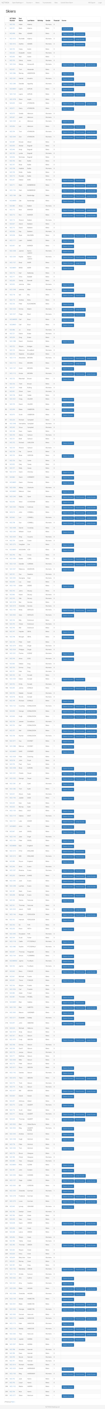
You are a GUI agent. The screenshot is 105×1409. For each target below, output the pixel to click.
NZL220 (12, 420)
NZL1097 (13, 1344)
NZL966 (12, 594)
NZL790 (12, 1357)
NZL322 (12, 53)
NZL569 (12, 1119)
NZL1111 (13, 240)
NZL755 (12, 725)
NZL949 (12, 716)
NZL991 (12, 391)
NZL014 (12, 512)
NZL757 (12, 730)
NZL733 (12, 448)
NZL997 (12, 245)
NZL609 (12, 1257)
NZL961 (12, 976)
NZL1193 (13, 585)
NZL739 (12, 540)
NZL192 (12, 675)
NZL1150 (13, 1007)
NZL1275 (13, 544)
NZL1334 (13, 507)
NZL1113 (13, 373)
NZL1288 (13, 341)
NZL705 (12, 153)
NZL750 (12, 667)
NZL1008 (13, 528)
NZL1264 (13, 64)
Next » (13, 1402)
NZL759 (12, 764)
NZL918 (12, 697)
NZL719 (12, 300)
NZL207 (12, 1101)
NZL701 (12, 28)
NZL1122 (13, 706)
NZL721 (12, 333)
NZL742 (12, 591)
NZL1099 (13, 1175)
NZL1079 (13, 646)
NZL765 (12, 966)
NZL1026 (13, 989)
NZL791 (12, 1361)
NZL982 (12, 993)
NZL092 (12, 502)
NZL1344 (13, 1134)
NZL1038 (13, 768)
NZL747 (12, 631)
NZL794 (12, 1391)
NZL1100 (13, 1373)
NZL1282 (13, 789)
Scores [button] (29, 2)
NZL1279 (13, 1201)
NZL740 (12, 555)
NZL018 (12, 760)
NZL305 (12, 688)
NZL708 (12, 168)
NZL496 (12, 1237)
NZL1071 (13, 741)
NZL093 (12, 582)
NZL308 (12, 895)
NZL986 (12, 330)
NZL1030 (13, 1309)
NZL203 (12, 280)
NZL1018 (13, 602)
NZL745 (12, 624)
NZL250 (12, 928)
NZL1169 (13, 94)
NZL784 (12, 1241)
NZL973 (12, 113)
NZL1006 (13, 487)
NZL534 (12, 1028)
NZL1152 (13, 1386)
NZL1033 (13, 909)
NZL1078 (13, 99)
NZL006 (12, 126)
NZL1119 (13, 816)
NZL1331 (13, 773)
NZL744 (12, 620)
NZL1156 (13, 1269)
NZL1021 (13, 399)
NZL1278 (13, 1196)
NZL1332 (13, 778)
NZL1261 (13, 1283)
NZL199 (12, 700)
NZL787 (12, 1265)
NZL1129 (13, 564)
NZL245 (12, 427)
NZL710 (12, 176)
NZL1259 (13, 257)
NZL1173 (13, 1323)
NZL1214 (13, 856)
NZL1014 (13, 1364)
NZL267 (12, 117)
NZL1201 (13, 653)
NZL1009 (13, 1060)
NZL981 (12, 997)
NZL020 (12, 1254)
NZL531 (12, 794)
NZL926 (12, 231)
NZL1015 (13, 38)
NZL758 (12, 736)
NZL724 (12, 354)
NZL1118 (13, 941)
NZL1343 (13, 1148)
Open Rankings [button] (17, 2)
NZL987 (12, 142)
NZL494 (12, 1228)
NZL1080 (13, 946)
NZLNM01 (13, 89)
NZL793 (12, 1382)
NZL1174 (13, 1328)
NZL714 (12, 220)
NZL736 (12, 460)
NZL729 (12, 404)
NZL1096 (13, 558)
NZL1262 (13, 1278)
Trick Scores (80, 34)
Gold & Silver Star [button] (67, 2)
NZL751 (12, 671)
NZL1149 (13, 1299)
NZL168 (12, 431)
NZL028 (12, 1223)
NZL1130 (13, 810)
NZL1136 (13, 190)
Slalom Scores (68, 34)
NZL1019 (13, 606)
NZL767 (12, 1036)
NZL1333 (13, 1191)
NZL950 (12, 711)
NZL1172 (13, 1318)
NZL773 (12, 1083)
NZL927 (12, 224)
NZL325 (12, 803)
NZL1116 (13, 1274)
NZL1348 (13, 289)
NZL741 (12, 574)
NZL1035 (13, 578)
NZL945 (12, 1206)
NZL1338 (13, 1139)
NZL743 (12, 598)
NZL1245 (13, 531)
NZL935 (12, 146)
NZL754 (12, 721)
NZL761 (12, 905)
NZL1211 (13, 1018)
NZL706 (12, 161)
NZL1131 (13, 821)
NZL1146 (13, 914)
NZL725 (12, 378)
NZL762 (12, 919)
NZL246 (12, 866)
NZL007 (12, 952)
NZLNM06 (13, 846)
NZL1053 (13, 1128)
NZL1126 (13, 840)
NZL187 (12, 891)
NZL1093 (13, 1314)
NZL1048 (13, 423)
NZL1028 (13, 756)
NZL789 (12, 1353)
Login (100, 2)
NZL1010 (13, 1032)
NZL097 (12, 1023)
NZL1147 (13, 368)
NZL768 (12, 1045)
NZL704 (12, 131)
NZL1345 (13, 881)
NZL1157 (13, 262)
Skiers (37, 2)
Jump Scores (67, 29)
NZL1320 (13, 679)
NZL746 (12, 628)
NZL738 (12, 522)
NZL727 (12, 387)
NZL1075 (13, 1039)
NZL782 (12, 1211)
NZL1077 (13, 1090)
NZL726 (12, 384)
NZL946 (12, 149)
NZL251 (12, 1261)
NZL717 (12, 277)
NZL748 (12, 637)
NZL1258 (13, 251)
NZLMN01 (13, 324)
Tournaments (47, 2)
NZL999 (12, 409)
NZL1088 (13, 746)
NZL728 (12, 395)
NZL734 (12, 451)
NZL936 (12, 157)
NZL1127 (13, 1180)
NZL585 (12, 1161)
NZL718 (12, 295)
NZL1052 (13, 1124)
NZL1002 (13, 615)
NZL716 (12, 273)
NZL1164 (13, 955)
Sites (56, 2)
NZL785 (12, 1245)
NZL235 (12, 875)
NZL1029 (13, 537)
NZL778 (12, 1144)
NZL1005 (13, 1185)
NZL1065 (13, 1012)
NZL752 (12, 684)
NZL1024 (13, 649)
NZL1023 (13, 1368)
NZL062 (12, 971)
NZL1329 (13, 121)
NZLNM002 (13, 961)
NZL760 (12, 900)
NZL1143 (13, 837)
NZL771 (12, 1056)
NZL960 (12, 664)
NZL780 (12, 1157)
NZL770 (12, 1052)
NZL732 (12, 442)
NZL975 (12, 414)
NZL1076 (13, 1078)
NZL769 (12, 1048)
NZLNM (12, 477)
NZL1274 (13, 472)
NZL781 (12, 1170)
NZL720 (12, 304)
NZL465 (12, 1250)
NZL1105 (13, 610)
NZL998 (12, 33)
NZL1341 (13, 78)
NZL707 (12, 164)
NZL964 (12, 1096)
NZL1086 (13, 73)
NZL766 (12, 985)
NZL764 (12, 937)
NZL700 (12, 24)
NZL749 (12, 658)
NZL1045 (13, 934)
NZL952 (12, 464)
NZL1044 (13, 137)
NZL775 (12, 1105)
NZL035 (12, 103)
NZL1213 (13, 851)
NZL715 (12, 227)
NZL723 (12, 350)
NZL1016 (13, 44)
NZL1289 (13, 83)
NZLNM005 (13, 319)
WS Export (91, 2)
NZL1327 (13, 314)
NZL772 (12, 1063)
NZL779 (12, 1153)
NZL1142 (13, 1072)
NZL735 (12, 455)
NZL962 (12, 517)
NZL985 (12, 206)
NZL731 (12, 439)
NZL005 (12, 56)
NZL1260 (13, 1334)
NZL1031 (13, 1304)
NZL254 (12, 337)
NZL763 (12, 925)
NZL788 (12, 1349)
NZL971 (12, 108)
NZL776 (12, 1110)
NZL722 (12, 346)
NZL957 (12, 69)
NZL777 (12, 1114)
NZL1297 (13, 870)
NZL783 (12, 1215)
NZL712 (12, 209)
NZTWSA (5, 3)
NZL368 (12, 1232)
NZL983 (12, 861)
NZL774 (12, 1087)
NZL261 (12, 180)
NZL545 (12, 1219)
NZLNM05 (13, 200)
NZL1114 (13, 358)
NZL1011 (13, 1067)
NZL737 (12, 468)
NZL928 (12, 235)
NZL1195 (13, 798)
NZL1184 (13, 195)
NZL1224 (13, 309)
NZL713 (12, 215)
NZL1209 (13, 1288)
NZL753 (12, 693)
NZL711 (12, 185)
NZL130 (12, 642)
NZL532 (12, 807)
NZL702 (12, 49)
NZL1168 (13, 1339)
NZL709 (12, 172)
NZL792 (12, 1379)
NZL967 (12, 831)
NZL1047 (13, 569)
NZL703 (12, 60)
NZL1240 (13, 496)
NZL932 (12, 284)
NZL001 (12, 980)
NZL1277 (13, 1395)
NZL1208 (13, 1293)
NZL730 (12, 435)
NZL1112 (13, 363)
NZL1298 (13, 886)
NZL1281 (13, 783)
